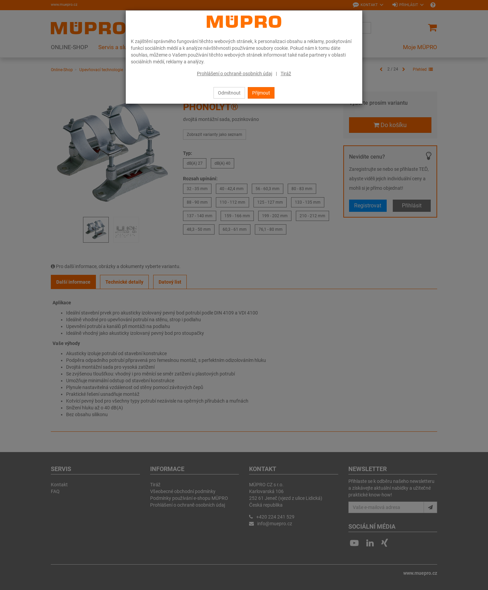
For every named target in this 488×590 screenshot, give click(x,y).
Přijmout (261, 93)
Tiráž (286, 73)
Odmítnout (229, 93)
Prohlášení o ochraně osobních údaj (234, 73)
